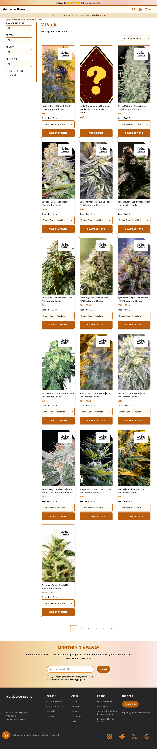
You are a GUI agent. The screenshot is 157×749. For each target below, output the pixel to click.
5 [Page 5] (103, 628)
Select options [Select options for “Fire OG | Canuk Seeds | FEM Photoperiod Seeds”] (134, 516)
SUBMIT (103, 669)
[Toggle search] (134, 9)
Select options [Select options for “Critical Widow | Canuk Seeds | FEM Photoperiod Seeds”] (134, 133)
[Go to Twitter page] (135, 737)
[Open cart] (6, 735)
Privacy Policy (103, 706)
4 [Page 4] (96, 628)
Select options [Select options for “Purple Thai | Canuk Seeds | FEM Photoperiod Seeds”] (96, 516)
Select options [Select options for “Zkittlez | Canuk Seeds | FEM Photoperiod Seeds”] (134, 420)
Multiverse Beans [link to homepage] (14, 9)
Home (8, 20)
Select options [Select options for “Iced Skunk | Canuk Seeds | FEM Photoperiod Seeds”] (96, 420)
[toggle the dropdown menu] (149, 9)
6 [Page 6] (111, 628)
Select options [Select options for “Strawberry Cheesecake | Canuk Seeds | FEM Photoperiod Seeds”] (58, 516)
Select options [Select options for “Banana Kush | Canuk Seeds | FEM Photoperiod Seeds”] (134, 229)
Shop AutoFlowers (54, 701)
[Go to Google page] (147, 737)
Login (73, 721)
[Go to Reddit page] (122, 737)
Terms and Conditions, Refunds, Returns (107, 712)
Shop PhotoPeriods (54, 706)
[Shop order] (136, 38)
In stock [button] (12, 75)
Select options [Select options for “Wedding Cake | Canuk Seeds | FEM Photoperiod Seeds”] (96, 324)
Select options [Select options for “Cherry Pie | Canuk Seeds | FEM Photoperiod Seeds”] (58, 324)
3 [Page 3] (88, 628)
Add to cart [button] (96, 133)
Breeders (50, 716)
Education (76, 716)
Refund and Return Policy (106, 720)
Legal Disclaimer (104, 701)
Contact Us (130, 704)
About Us (75, 706)
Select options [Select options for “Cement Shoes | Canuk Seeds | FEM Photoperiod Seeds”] (96, 229)
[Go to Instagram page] (110, 737)
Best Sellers (51, 711)
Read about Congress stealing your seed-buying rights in (78, 15)
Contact (75, 711)
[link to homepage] (21, 700)
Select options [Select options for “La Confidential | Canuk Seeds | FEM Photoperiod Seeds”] (58, 133)
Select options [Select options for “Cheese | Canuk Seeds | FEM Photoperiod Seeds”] (58, 229)
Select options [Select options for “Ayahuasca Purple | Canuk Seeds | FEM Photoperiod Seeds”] (134, 324)
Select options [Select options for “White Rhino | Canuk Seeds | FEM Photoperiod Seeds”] (58, 420)
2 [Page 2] (81, 628)
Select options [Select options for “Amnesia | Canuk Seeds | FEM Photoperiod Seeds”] (58, 612)
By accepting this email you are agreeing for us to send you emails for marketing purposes (70, 678)
